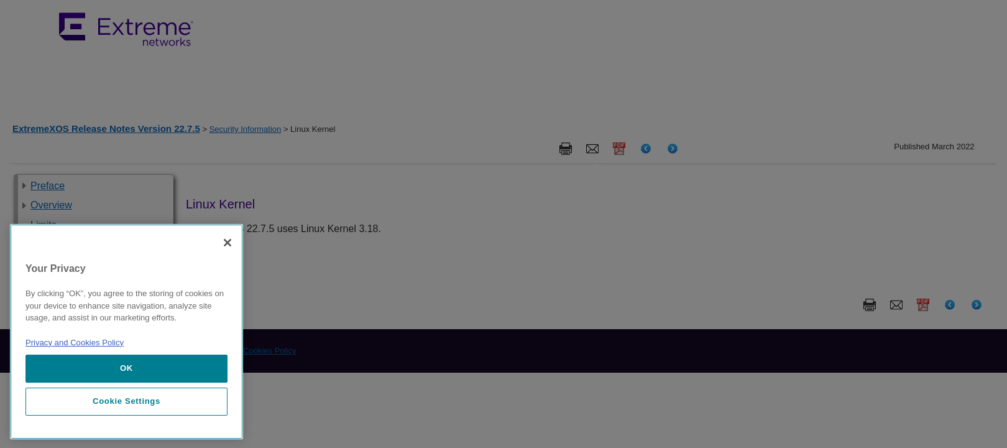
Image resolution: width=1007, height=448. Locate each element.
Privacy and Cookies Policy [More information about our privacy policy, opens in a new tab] (74, 342)
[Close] (227, 242)
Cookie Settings (126, 401)
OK (126, 368)
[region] (126, 331)
